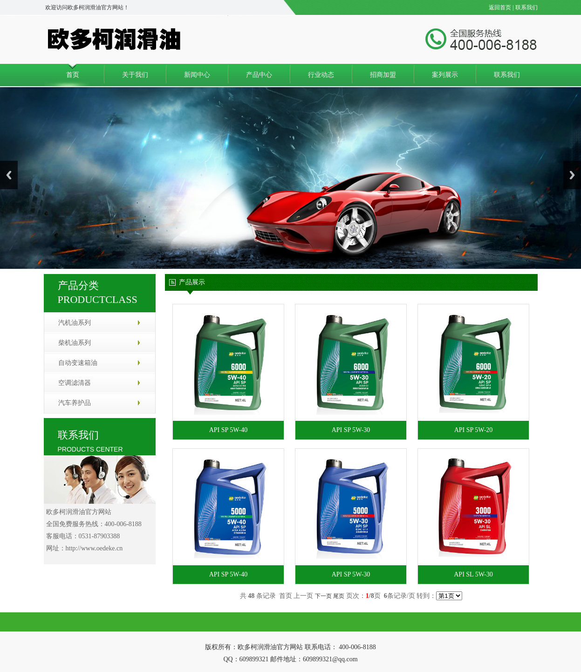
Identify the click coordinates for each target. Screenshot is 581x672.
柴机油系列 (74, 342)
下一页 (323, 596)
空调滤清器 (74, 382)
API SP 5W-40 (228, 429)
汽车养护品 (74, 402)
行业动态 (321, 74)
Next (572, 175)
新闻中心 (197, 74)
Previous (9, 175)
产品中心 (259, 74)
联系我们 (526, 7)
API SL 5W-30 (473, 574)
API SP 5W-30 (351, 429)
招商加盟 (383, 74)
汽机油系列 (74, 322)
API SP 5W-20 (473, 429)
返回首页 (500, 7)
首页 (72, 74)
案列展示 (445, 74)
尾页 (338, 596)
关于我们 (135, 74)
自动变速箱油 (77, 362)
